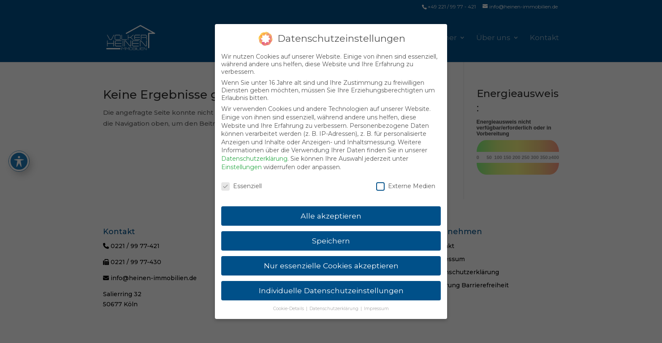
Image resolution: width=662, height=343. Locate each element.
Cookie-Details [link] (289, 303)
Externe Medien (405, 181)
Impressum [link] (376, 303)
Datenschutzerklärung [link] (254, 153)
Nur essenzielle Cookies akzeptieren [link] (331, 260)
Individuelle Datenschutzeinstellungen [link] (331, 285)
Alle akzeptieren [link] (331, 210)
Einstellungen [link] (241, 162)
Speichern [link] (331, 235)
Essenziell (241, 181)
